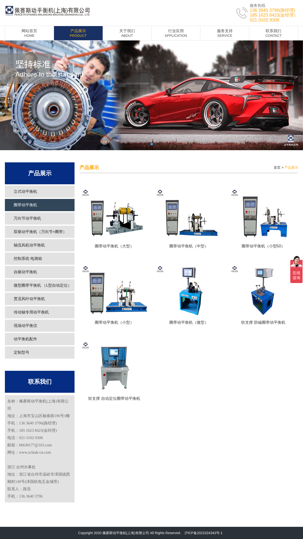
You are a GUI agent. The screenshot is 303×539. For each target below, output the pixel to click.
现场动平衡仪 (25, 325)
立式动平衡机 (25, 191)
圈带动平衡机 (25, 205)
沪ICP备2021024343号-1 (203, 533)
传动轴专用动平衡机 (31, 312)
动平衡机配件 (25, 339)
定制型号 (21, 352)
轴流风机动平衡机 (29, 245)
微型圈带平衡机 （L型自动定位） (43, 285)
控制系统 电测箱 (28, 258)
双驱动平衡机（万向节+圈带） (40, 232)
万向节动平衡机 (27, 218)
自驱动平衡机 (25, 272)
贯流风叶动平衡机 (29, 299)
